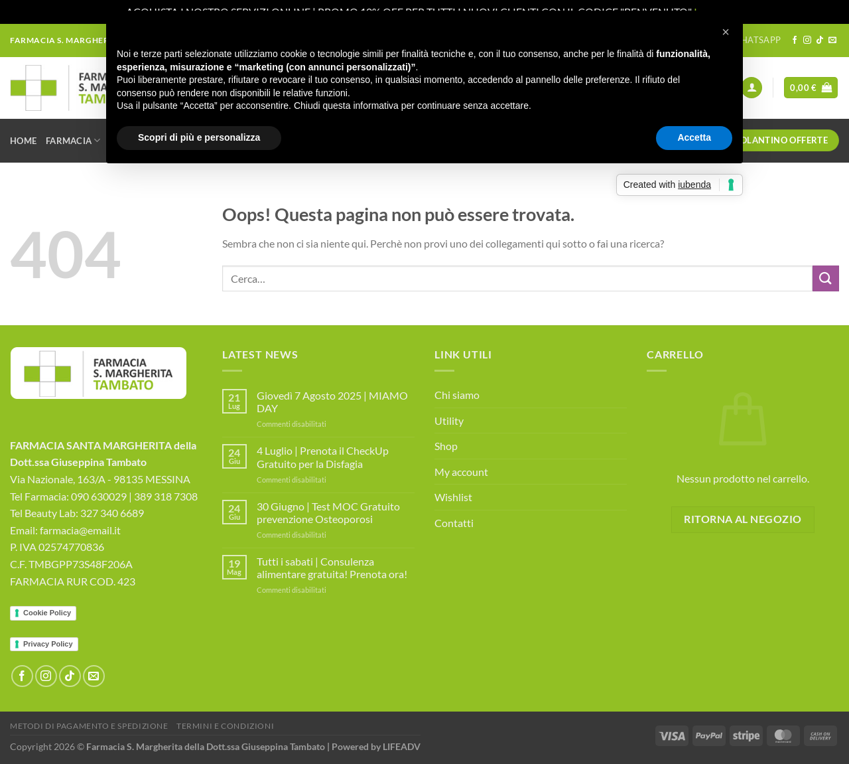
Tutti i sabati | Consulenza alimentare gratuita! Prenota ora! (332, 567)
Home (23, 140)
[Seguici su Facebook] (795, 40)
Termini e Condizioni (225, 726)
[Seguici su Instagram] (807, 40)
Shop (446, 445)
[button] (725, 31)
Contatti (454, 522)
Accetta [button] (694, 137)
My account (461, 471)
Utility (449, 420)
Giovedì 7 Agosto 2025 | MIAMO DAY (332, 401)
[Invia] (826, 278)
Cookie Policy (47, 613)
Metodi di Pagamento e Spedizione (89, 726)
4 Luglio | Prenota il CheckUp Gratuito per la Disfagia (323, 456)
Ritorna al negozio (742, 519)
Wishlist (453, 497)
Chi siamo (457, 394)
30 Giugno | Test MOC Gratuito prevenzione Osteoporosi (328, 512)
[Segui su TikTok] (820, 40)
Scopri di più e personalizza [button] (199, 137)
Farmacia (73, 140)
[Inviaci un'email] (832, 40)
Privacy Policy (48, 644)
